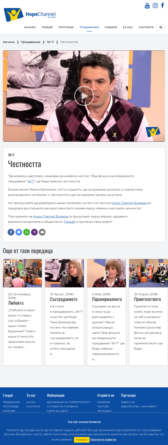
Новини (111, 27)
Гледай (47, 27)
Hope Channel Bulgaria (129, 203)
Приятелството (147, 298)
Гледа (68, 222)
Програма (66, 27)
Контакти (146, 27)
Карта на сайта (57, 411)
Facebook (103, 402)
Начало (30, 27)
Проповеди (11, 406)
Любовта (15, 302)
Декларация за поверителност (68, 402)
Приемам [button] (81, 439)
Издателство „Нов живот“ (139, 406)
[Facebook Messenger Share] (18, 232)
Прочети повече (103, 439)
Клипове (9, 411)
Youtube (103, 406)
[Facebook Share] (11, 232)
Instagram (104, 411)
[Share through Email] (42, 232)
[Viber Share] (34, 232)
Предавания (89, 27)
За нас (128, 27)
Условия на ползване (62, 406)
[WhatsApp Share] (26, 232)
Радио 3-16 (128, 402)
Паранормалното (107, 298)
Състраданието (63, 298)
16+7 (50, 42)
